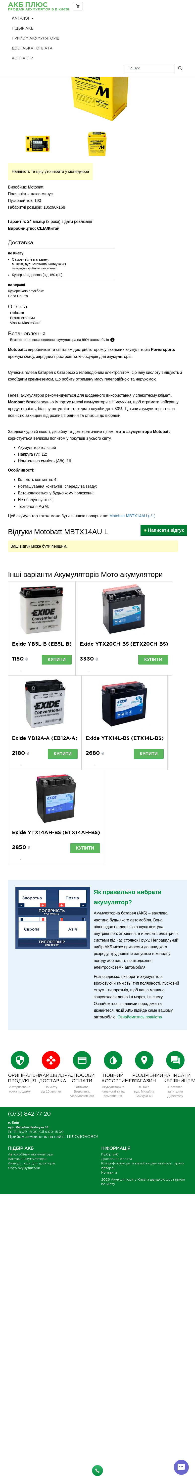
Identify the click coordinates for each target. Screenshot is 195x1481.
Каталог (23, 18)
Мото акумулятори (24, 1168)
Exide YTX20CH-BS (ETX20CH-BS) (124, 644)
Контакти (22, 58)
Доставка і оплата (32, 48)
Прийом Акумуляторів (35, 38)
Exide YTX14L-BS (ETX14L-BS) (125, 738)
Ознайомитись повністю (140, 1017)
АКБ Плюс (38, 7)
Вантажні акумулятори (27, 1159)
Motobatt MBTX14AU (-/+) (132, 516)
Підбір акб (23, 28)
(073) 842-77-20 (29, 1114)
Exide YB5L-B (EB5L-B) (42, 644)
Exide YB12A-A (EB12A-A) (45, 738)
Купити (57, 659)
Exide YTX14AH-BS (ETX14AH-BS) (56, 832)
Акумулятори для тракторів (31, 1163)
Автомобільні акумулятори (30, 1154)
